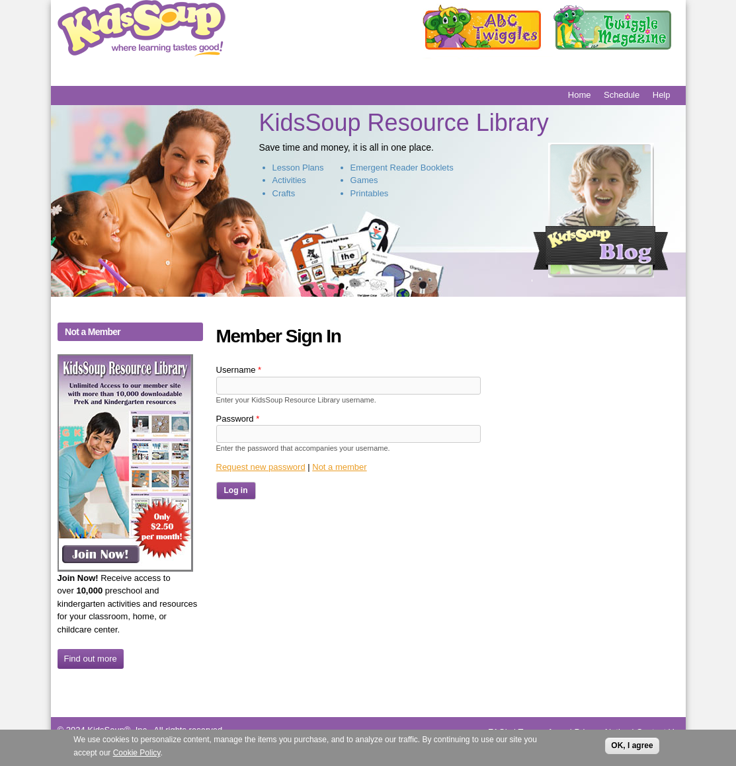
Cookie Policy (137, 755)
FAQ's (499, 732)
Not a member (339, 467)
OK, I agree (632, 748)
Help (662, 95)
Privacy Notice (602, 732)
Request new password (261, 467)
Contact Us (657, 732)
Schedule (621, 95)
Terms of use (542, 732)
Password (238, 419)
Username (239, 370)
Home (579, 95)
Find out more (90, 659)
